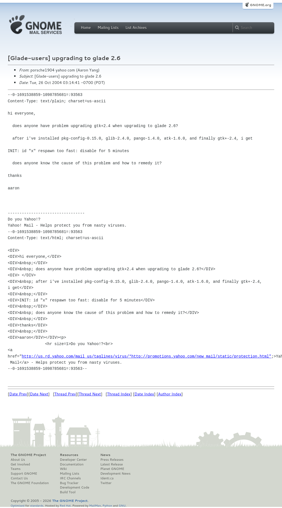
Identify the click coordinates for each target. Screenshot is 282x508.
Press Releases (111, 459)
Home (86, 27)
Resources (69, 455)
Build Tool (67, 492)
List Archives (136, 27)
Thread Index (119, 394)
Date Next (39, 394)
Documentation (72, 464)
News (105, 455)
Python (107, 505)
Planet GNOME (112, 469)
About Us (18, 459)
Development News (115, 473)
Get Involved (20, 464)
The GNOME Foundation (30, 483)
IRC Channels (70, 478)
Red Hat (65, 505)
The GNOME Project (28, 455)
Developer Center (73, 459)
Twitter (105, 483)
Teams (16, 469)
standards (36, 505)
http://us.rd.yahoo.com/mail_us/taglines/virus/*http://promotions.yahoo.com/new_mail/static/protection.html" (146, 356)
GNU (122, 505)
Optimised (17, 505)
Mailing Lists (108, 27)
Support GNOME (24, 473)
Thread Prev (65, 394)
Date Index (144, 394)
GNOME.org (260, 5)
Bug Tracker (69, 483)
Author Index (169, 394)
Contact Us (19, 478)
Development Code (74, 487)
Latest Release (111, 464)
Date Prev (18, 394)
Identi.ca (107, 478)
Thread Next (90, 394)
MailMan (95, 505)
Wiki (63, 469)
